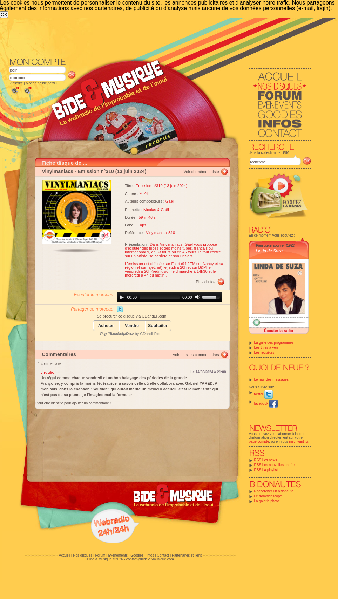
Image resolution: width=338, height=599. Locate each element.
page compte (259, 441)
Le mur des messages (271, 379)
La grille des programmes (274, 343)
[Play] (121, 297)
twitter (263, 394)
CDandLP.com (152, 334)
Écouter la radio (278, 330)
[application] (169, 297)
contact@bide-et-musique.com (150, 559)
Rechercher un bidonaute (273, 491)
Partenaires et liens (187, 555)
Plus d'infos (206, 282)
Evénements (118, 555)
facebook (266, 404)
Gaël (169, 201)
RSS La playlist (266, 470)
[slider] (160, 297)
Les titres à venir (267, 347)
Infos (150, 555)
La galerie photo (266, 501)
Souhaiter (157, 326)
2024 (143, 193)
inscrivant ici (298, 441)
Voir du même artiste (201, 172)
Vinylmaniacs (57, 171)
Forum (100, 555)
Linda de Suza (269, 251)
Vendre (132, 326)
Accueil (64, 555)
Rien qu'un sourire (270, 245)
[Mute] (198, 297)
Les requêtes (264, 352)
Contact (163, 555)
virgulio (48, 372)
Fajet (141, 225)
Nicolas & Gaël (156, 209)
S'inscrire (16, 83)
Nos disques (82, 555)
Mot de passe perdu (41, 83)
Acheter (106, 326)
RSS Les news (265, 460)
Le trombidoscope (268, 496)
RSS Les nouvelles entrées (275, 465)
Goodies (136, 555)
